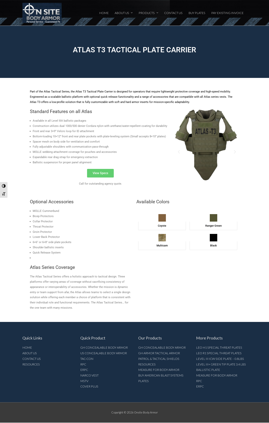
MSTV (84, 381)
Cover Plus (89, 386)
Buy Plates (196, 13)
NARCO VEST (89, 375)
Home (104, 13)
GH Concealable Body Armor (104, 347)
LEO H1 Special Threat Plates (219, 347)
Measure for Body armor (158, 370)
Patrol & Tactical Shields (158, 359)
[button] (179, 152)
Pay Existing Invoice (227, 13)
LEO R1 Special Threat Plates (219, 353)
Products (147, 13)
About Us (122, 13)
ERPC (84, 370)
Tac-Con (86, 359)
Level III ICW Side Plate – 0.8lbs (220, 359)
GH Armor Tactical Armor (159, 353)
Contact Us (173, 13)
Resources (31, 364)
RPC (83, 364)
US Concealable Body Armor (103, 353)
